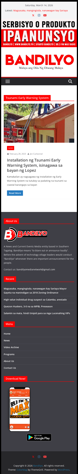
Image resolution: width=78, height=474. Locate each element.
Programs (9, 354)
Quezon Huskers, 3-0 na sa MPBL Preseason (28, 306)
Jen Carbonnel (36, 153)
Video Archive (11, 347)
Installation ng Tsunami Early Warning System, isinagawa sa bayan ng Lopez (35, 165)
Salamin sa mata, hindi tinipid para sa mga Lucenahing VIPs (37, 313)
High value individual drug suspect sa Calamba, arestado (35, 299)
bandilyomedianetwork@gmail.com (36, 269)
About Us (9, 361)
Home (7, 333)
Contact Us (10, 367)
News (10, 148)
